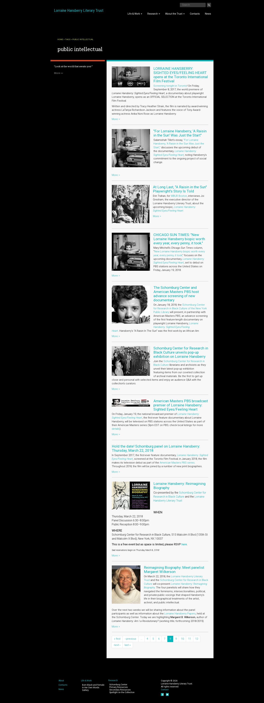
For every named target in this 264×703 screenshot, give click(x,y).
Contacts (195, 13)
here (184, 544)
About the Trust (175, 13)
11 (189, 638)
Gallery (85, 690)
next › (117, 645)
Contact (165, 689)
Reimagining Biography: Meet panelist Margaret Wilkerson (174, 569)
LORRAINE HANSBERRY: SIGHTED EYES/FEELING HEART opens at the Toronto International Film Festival (180, 75)
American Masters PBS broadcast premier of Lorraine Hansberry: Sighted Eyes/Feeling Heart (180, 405)
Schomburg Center (118, 684)
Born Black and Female (93, 685)
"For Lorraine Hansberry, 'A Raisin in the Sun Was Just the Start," (178, 143)
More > (116, 119)
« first (117, 638)
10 (182, 638)
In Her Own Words (90, 687)
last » (128, 645)
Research (153, 13)
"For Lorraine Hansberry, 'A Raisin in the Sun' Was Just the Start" (180, 133)
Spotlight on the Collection (122, 692)
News (208, 13)
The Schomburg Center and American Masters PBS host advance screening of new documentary (176, 294)
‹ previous (130, 638)
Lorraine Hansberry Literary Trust (78, 10)
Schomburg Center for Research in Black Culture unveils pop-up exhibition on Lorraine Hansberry (180, 352)
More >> (58, 73)
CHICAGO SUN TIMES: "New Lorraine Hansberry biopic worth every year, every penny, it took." (179, 239)
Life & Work (135, 13)
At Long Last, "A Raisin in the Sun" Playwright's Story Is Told (180, 189)
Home (60, 39)
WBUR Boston (179, 195)
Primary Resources (118, 687)
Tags (67, 39)
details (116, 428)
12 (196, 638)
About (61, 680)
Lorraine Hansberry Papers (180, 613)
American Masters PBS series (177, 462)
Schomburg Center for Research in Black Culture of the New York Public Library (180, 308)
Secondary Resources (120, 690)
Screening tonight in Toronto (170, 85)
